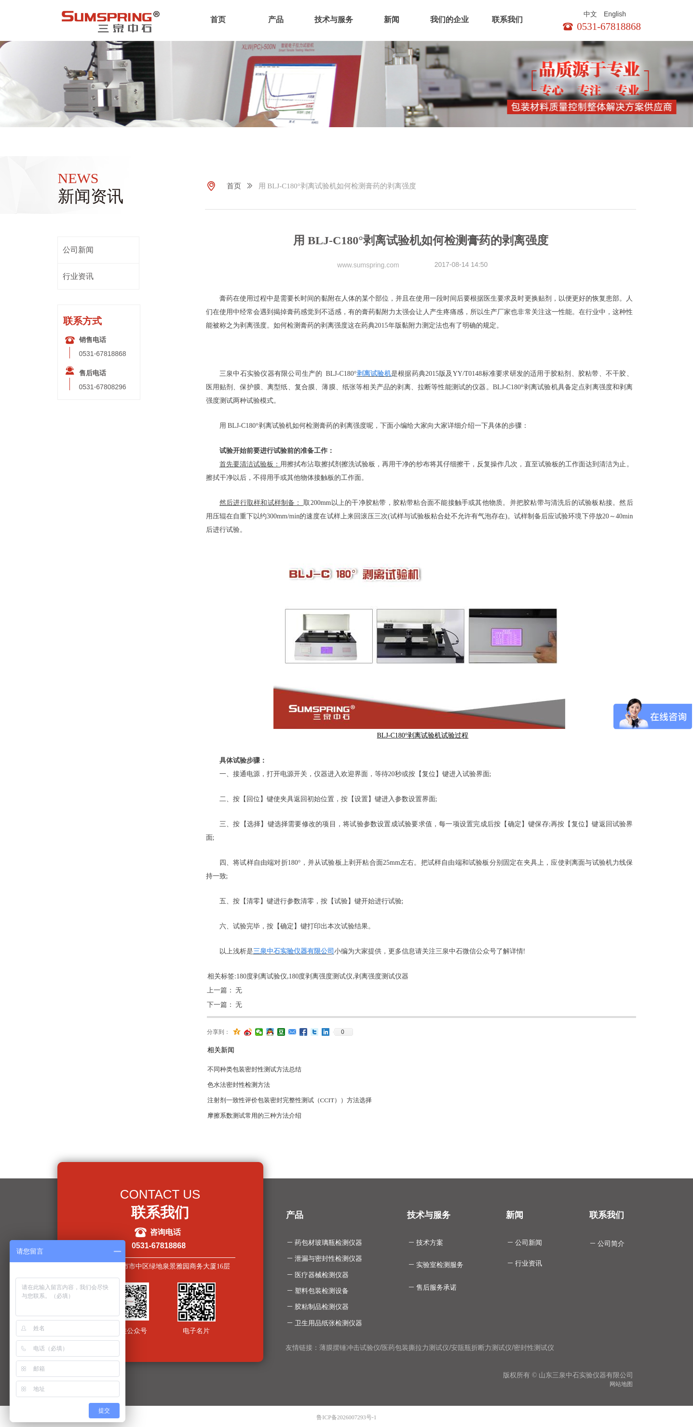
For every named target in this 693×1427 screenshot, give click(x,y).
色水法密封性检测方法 (238, 1084)
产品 (276, 19)
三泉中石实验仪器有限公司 (293, 951)
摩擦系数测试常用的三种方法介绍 (254, 1115)
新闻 (391, 19)
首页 (218, 19)
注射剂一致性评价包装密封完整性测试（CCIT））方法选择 (289, 1100)
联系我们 (507, 19)
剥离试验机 (373, 373)
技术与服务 (333, 19)
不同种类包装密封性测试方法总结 (254, 1069)
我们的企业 (449, 19)
